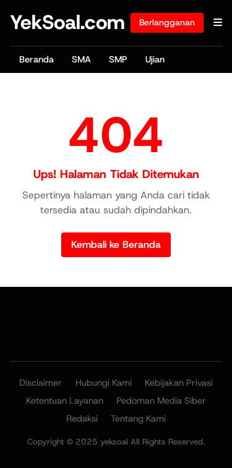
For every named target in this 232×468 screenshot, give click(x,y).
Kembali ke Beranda (116, 244)
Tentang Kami (138, 418)
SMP (118, 59)
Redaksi (82, 418)
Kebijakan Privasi (179, 383)
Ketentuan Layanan (64, 400)
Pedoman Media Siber (161, 400)
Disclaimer (40, 383)
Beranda (36, 59)
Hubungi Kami (103, 383)
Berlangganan (167, 22)
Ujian (155, 59)
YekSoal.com (67, 22)
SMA (81, 59)
